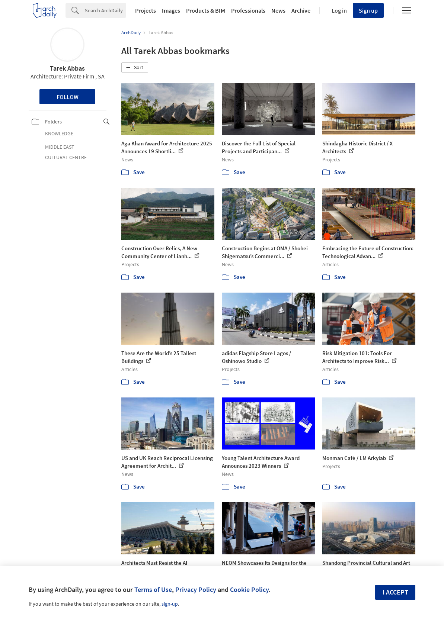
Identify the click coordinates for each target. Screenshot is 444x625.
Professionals (248, 10)
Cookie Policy (249, 589)
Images (171, 10)
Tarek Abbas (67, 68)
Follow (68, 96)
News (278, 10)
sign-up (170, 603)
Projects (145, 10)
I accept (395, 592)
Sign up (368, 10)
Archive (300, 10)
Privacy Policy (195, 589)
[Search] (105, 10)
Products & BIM (205, 10)
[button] (134, 67)
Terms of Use (153, 589)
